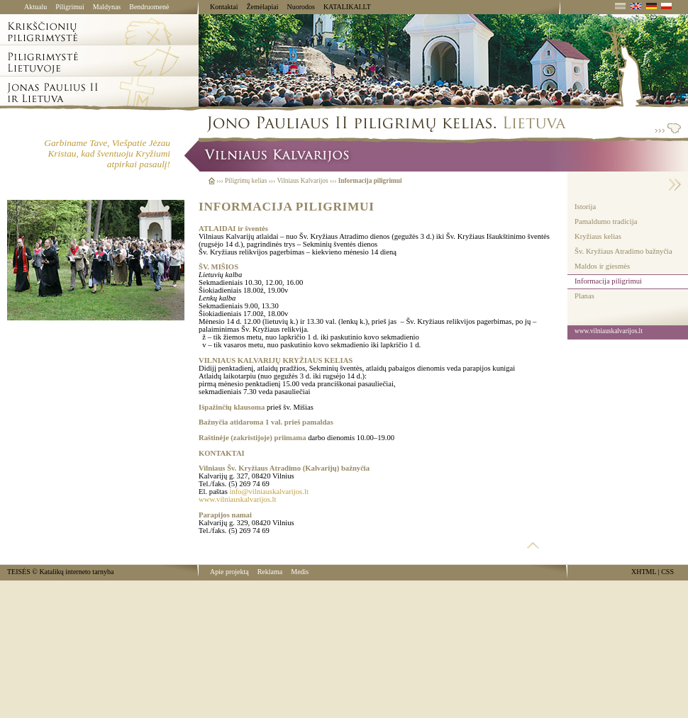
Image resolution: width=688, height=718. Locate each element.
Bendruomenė (149, 7)
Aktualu (35, 7)
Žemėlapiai (262, 7)
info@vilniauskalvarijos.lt (269, 491)
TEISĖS (18, 572)
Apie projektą (229, 572)
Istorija (585, 207)
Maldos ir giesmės (602, 266)
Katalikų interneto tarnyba (76, 572)
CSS (667, 572)
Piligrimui (69, 7)
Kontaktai (224, 7)
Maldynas (107, 7)
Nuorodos (300, 7)
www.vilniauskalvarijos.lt (237, 499)
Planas (584, 296)
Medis (300, 572)
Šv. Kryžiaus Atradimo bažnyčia (623, 251)
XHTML (643, 572)
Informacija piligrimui (608, 281)
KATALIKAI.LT (347, 7)
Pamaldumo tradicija (606, 221)
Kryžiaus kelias (598, 236)
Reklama (270, 572)
